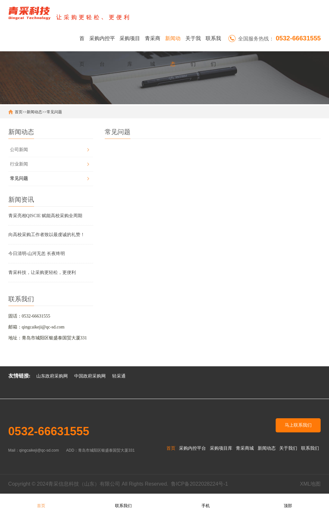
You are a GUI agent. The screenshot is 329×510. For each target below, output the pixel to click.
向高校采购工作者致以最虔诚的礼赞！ (46, 234)
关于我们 (193, 43)
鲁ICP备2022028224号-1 (199, 484)
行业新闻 (19, 164)
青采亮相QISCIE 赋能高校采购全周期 (45, 215)
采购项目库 (130, 43)
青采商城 (152, 43)
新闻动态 (173, 43)
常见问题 (54, 112)
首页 (81, 43)
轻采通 (119, 376)
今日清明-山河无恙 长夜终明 (36, 253)
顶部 (288, 501)
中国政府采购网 (90, 376)
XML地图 (310, 484)
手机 (205, 501)
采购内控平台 (102, 43)
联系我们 (213, 43)
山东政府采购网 (52, 376)
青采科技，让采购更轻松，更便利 (42, 272)
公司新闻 (19, 149)
